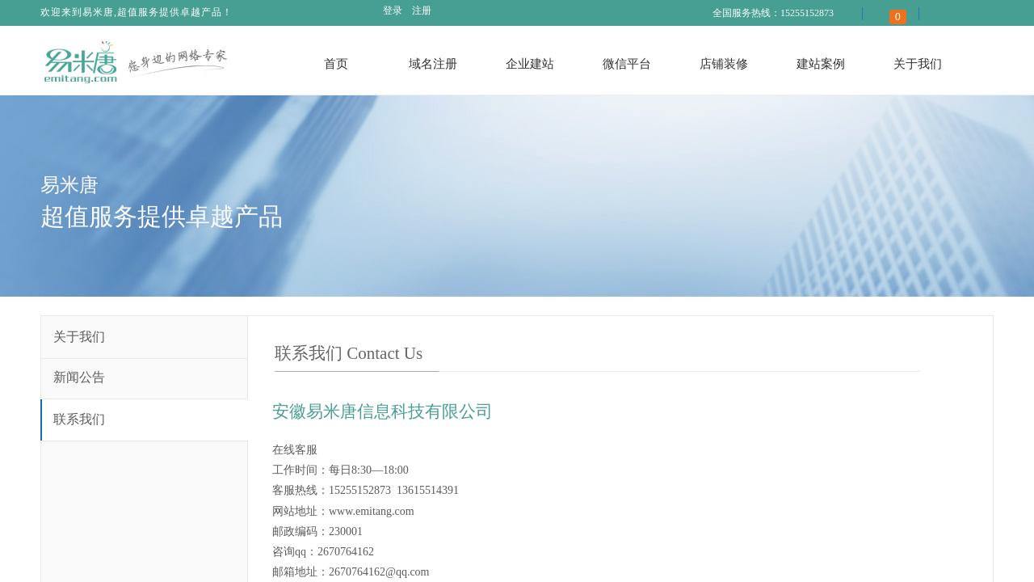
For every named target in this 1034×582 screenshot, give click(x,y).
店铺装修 (724, 63)
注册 (421, 10)
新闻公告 (79, 377)
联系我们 (79, 419)
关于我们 (917, 63)
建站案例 (821, 63)
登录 (392, 10)
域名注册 (433, 63)
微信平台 (627, 63)
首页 (336, 63)
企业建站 (530, 63)
